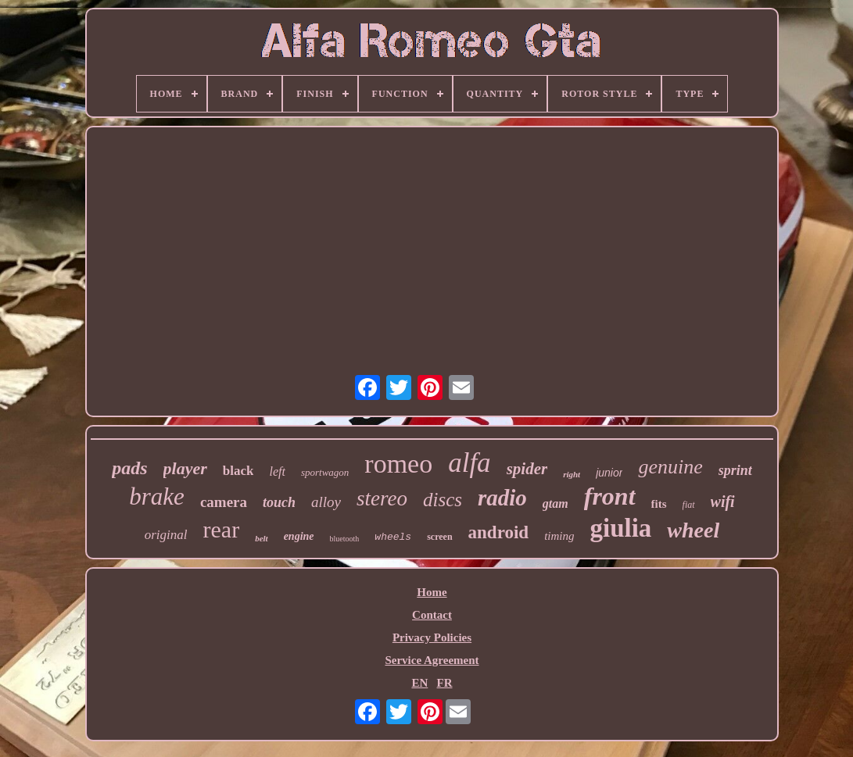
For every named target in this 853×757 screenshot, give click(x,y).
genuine (670, 466)
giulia (620, 528)
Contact (432, 615)
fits (659, 504)
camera (223, 502)
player (185, 468)
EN (419, 683)
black (238, 470)
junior (609, 472)
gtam (555, 503)
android (498, 532)
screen (439, 536)
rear (221, 529)
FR (445, 683)
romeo (398, 463)
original (166, 534)
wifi (723, 501)
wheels (393, 537)
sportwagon (325, 472)
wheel (693, 530)
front (610, 496)
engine (299, 536)
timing (559, 536)
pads (129, 468)
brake (157, 496)
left (277, 471)
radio (502, 497)
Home (431, 592)
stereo (382, 498)
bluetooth (345, 538)
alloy (326, 502)
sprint (735, 470)
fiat (689, 504)
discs (442, 499)
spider (527, 468)
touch (279, 502)
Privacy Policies (431, 637)
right (571, 474)
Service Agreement (431, 660)
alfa (469, 463)
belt (261, 538)
